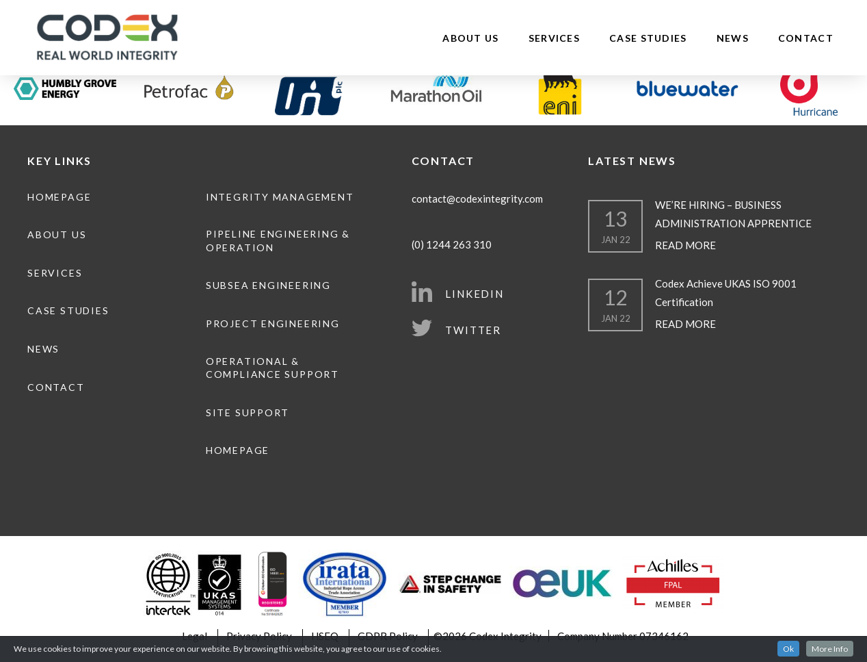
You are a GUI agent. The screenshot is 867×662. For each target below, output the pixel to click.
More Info (830, 649)
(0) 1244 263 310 (452, 244)
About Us (470, 38)
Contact (805, 38)
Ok (788, 649)
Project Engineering (273, 323)
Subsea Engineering (268, 285)
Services (554, 38)
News (733, 38)
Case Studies (648, 38)
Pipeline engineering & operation (278, 240)
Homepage (59, 197)
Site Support (247, 412)
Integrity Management (280, 197)
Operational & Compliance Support (272, 368)
